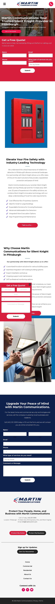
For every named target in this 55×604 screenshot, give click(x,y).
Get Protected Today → (27, 313)
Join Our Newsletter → (27, 551)
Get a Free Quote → (11, 31)
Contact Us (27, 578)
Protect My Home (18, 533)
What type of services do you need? (40, 60)
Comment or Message (11, 463)
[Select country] (4, 63)
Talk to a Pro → (27, 225)
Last (40, 437)
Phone (5, 59)
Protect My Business (36, 533)
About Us (27, 574)
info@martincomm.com (29, 522)
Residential (27, 570)
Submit (27, 70)
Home (27, 562)
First (15, 437)
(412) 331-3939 (12, 422)
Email (31, 52)
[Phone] (14, 63)
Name (5, 52)
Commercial (27, 566)
